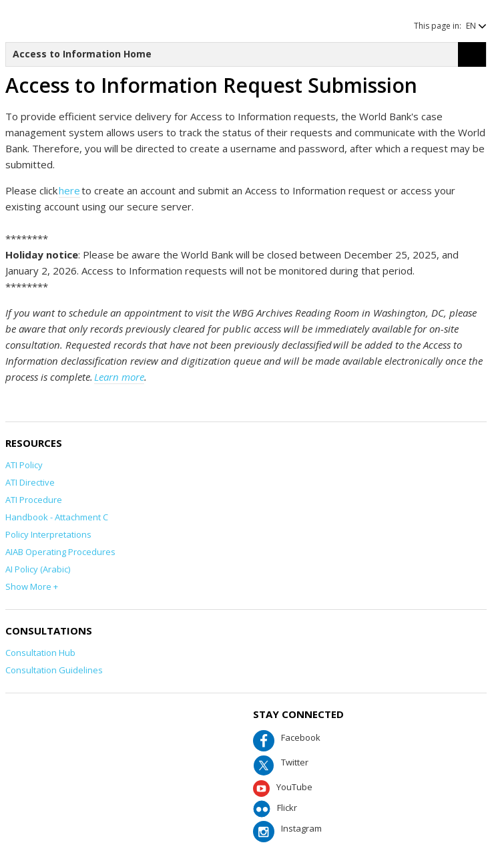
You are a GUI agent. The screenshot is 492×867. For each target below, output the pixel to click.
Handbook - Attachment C (56, 517)
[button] (469, 25)
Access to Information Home (82, 53)
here (69, 190)
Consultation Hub (40, 653)
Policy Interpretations (48, 534)
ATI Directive (30, 482)
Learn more (119, 376)
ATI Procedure (33, 500)
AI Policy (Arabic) (37, 569)
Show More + (31, 586)
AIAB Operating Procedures (60, 552)
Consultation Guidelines (54, 670)
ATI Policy (24, 465)
